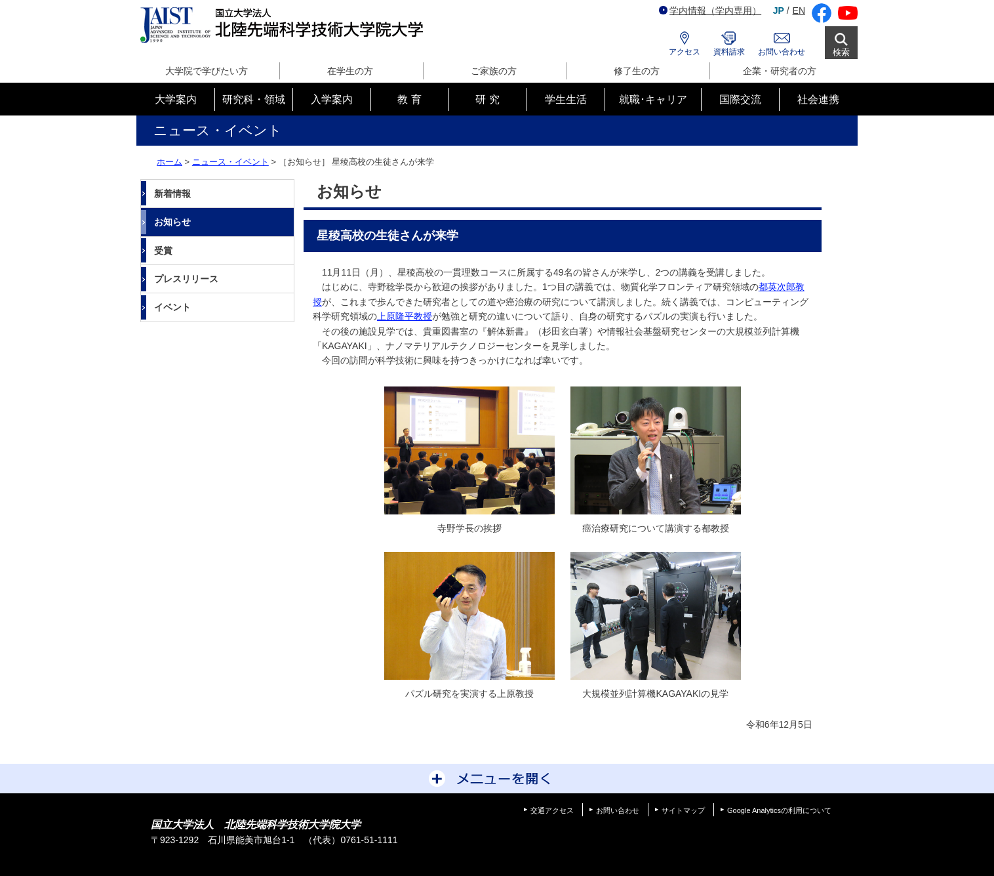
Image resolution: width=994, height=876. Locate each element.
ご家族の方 (494, 71)
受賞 (163, 250)
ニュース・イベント (230, 162)
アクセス (684, 51)
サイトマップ (683, 810)
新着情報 (172, 193)
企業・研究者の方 (779, 71)
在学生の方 (350, 71)
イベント (172, 307)
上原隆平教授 (404, 316)
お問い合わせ (781, 51)
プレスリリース (186, 279)
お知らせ (172, 222)
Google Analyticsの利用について (779, 810)
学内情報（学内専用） (710, 10)
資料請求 (729, 51)
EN (799, 10)
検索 (841, 52)
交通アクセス (552, 810)
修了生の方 (637, 71)
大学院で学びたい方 (206, 71)
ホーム (169, 162)
